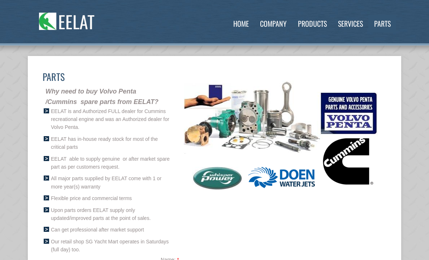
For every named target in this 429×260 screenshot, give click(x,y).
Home (241, 23)
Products (312, 23)
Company (273, 23)
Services (350, 23)
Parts (382, 23)
